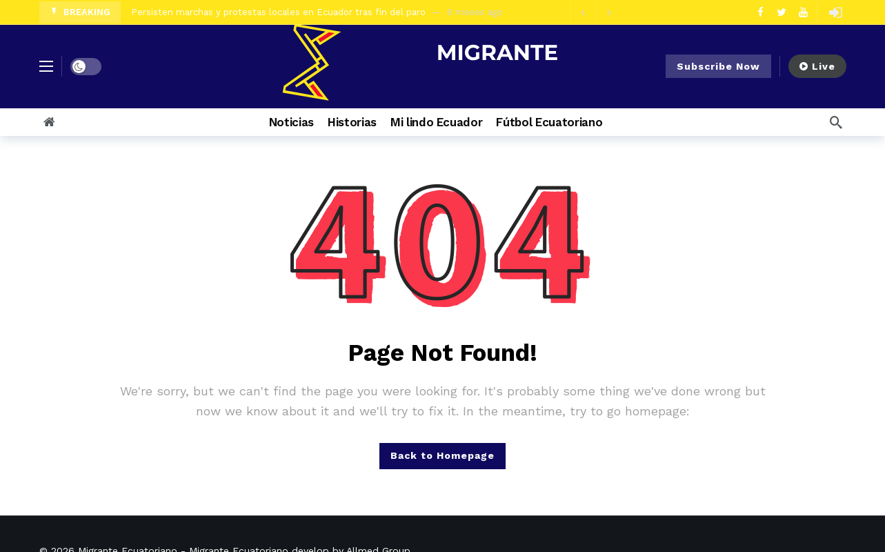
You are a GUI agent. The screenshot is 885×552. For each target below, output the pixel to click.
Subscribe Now (718, 66)
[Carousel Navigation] (596, 12)
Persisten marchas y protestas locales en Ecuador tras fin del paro (278, 12)
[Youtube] (803, 12)
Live (817, 66)
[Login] (836, 12)
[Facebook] (760, 12)
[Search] (836, 122)
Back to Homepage (442, 455)
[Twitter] (781, 12)
